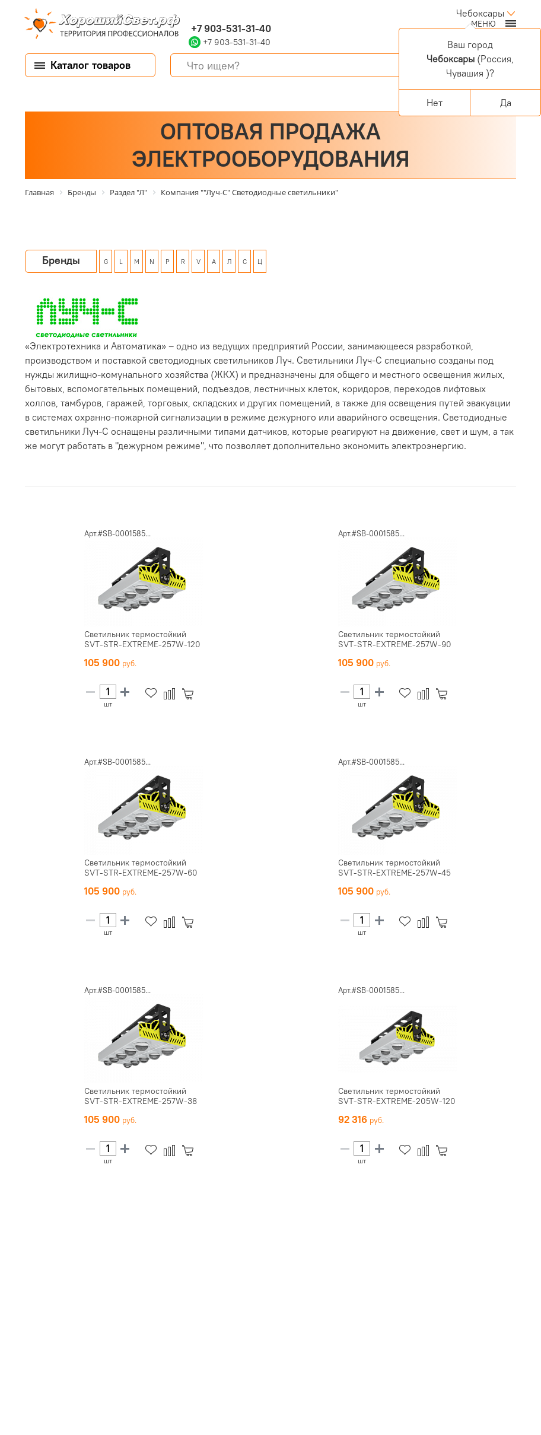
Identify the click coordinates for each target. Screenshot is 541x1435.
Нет (435, 103)
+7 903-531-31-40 (230, 28)
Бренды (61, 260)
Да (505, 103)
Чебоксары (480, 13)
